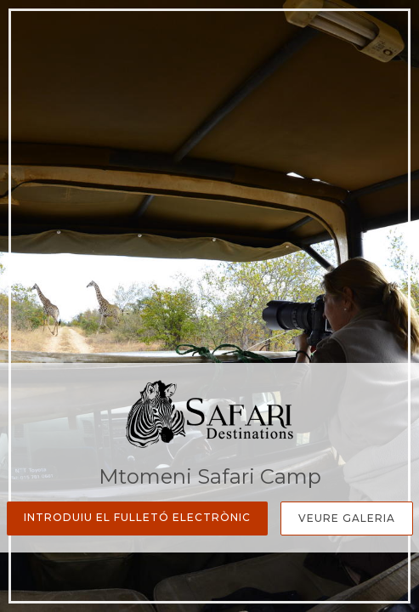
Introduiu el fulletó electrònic (137, 517)
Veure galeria (346, 518)
